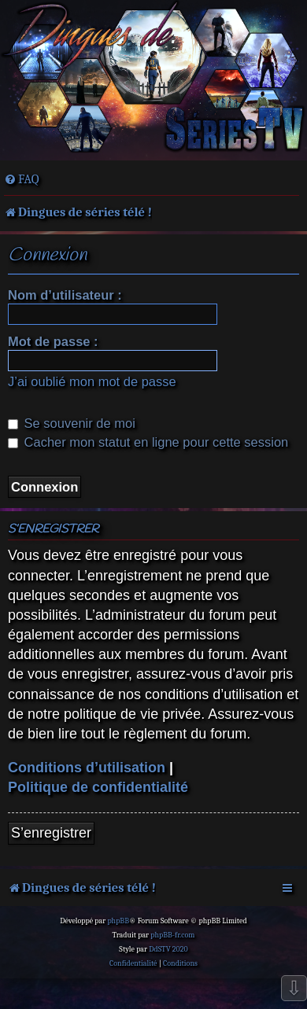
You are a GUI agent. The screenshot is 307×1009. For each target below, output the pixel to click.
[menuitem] (21, 179)
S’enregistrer (51, 833)
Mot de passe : (53, 341)
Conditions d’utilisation (86, 767)
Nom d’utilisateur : (65, 295)
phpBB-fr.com (172, 935)
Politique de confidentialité (98, 787)
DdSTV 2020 (168, 949)
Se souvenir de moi (71, 423)
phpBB (118, 921)
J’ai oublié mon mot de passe (92, 381)
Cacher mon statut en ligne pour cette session (148, 442)
